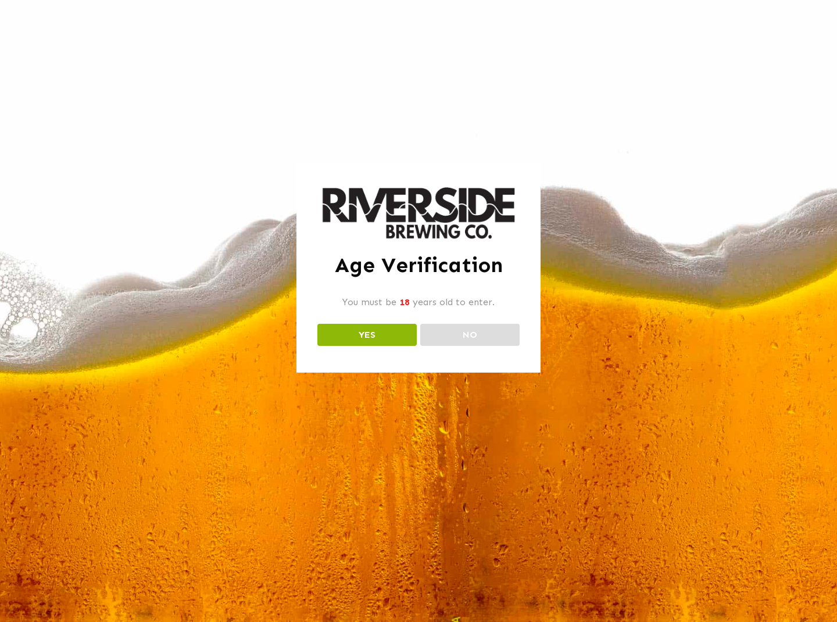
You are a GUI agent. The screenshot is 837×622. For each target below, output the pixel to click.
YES (367, 334)
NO (470, 334)
